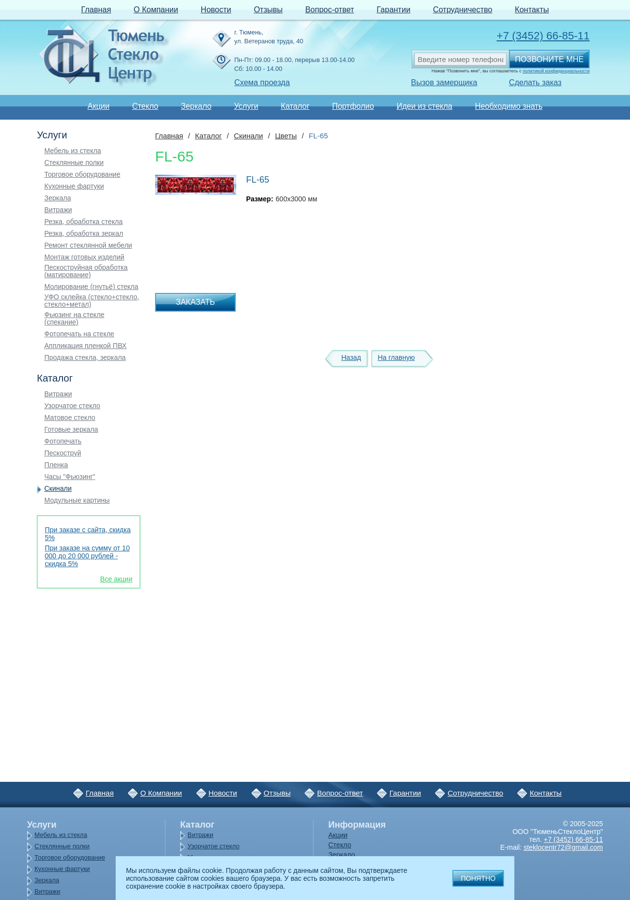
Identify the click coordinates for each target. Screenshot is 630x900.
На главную (396, 357)
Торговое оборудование (82, 174)
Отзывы (268, 9)
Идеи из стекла (424, 106)
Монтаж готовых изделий (84, 257)
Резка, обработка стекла (83, 221)
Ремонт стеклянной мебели (88, 245)
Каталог (295, 106)
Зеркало (196, 106)
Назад (351, 357)
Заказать (195, 302)
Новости (216, 9)
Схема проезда (262, 82)
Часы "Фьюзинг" (69, 477)
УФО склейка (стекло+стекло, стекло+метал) (91, 300)
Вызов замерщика (444, 82)
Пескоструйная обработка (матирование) (85, 271)
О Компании (156, 9)
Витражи (58, 210)
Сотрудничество (463, 9)
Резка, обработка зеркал (83, 233)
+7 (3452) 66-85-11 (543, 36)
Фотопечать (63, 441)
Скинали (58, 488)
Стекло (145, 106)
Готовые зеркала (71, 429)
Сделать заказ (535, 82)
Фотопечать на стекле (79, 334)
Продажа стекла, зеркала (85, 357)
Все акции (116, 579)
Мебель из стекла (72, 151)
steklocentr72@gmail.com (563, 847)
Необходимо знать (508, 106)
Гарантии (393, 9)
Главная (96, 9)
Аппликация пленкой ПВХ (85, 346)
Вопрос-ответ (329, 9)
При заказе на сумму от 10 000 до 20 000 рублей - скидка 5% (87, 556)
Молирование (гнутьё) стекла (91, 286)
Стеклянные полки (74, 162)
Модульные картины (77, 500)
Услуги (246, 106)
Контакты (532, 9)
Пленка (56, 465)
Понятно (478, 878)
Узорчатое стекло (72, 406)
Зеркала (57, 198)
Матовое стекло (69, 417)
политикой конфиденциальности (556, 70)
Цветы (286, 135)
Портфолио (353, 106)
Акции (99, 106)
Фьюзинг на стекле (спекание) (74, 318)
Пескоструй (62, 453)
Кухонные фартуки (74, 186)
